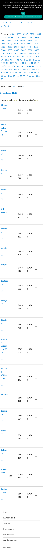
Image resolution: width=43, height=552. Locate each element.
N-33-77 (4, 73)
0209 (38, 34)
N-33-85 (13, 73)
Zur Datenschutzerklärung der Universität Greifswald (23, 17)
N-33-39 (36, 60)
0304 (4, 37)
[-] (1, 96)
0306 (17, 37)
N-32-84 (30, 56)
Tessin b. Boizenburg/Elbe (4, 345)
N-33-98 (30, 76)
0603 (36, 47)
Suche (6, 512)
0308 (30, 37)
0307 (24, 37)
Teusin (4, 248)
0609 (37, 50)
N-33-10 (27, 60)
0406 (29, 40)
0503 (23, 44)
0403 (9, 40)
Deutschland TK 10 (8, 93)
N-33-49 (4, 63)
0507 (10, 47)
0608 (30, 50)
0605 (10, 50)
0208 (32, 34)
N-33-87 (32, 73)
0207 (25, 34)
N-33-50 (14, 63)
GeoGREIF (7, 548)
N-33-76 (35, 69)
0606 (16, 50)
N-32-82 (11, 56)
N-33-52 (32, 63)
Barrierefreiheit (10, 540)
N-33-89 (11, 76)
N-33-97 (21, 76)
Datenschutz (9, 535)
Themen (7, 523)
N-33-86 (22, 73)
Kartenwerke (9, 518)
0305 (10, 37)
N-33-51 (23, 63)
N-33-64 (30, 66)
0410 (16, 44)
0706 (16, 53)
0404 (16, 40)
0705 (9, 53)
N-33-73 (8, 69)
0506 (3, 47)
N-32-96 (18, 60)
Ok (23, 13)
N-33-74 (17, 69)
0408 (3, 44)
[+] (2, 115)
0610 (3, 53)
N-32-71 (32, 53)
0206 (19, 34)
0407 (36, 40)
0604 (3, 50)
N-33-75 (26, 69)
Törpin (4, 264)
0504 (29, 44)
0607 (23, 50)
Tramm (4, 394)
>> (23, 86)
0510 (29, 47)
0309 (37, 37)
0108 (12, 34)
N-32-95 (8, 60)
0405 (22, 40)
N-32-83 (20, 56)
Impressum (8, 529)
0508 (16, 47)
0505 (36, 44)
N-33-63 (20, 66)
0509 (23, 47)
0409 (10, 44)
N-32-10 (23, 53)
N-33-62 (11, 66)
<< (14, 86)
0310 (3, 40)
